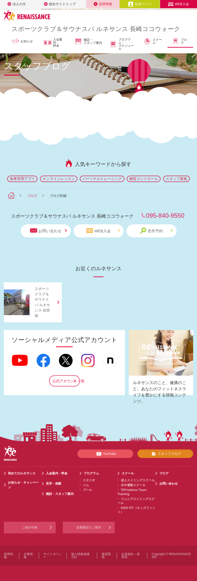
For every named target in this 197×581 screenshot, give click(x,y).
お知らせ (22, 41)
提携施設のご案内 (88, 527)
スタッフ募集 (176, 179)
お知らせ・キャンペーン (23, 485)
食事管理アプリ (22, 179)
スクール (152, 41)
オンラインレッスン (59, 179)
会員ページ (139, 4)
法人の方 (16, 4)
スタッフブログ (165, 454)
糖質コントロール (143, 179)
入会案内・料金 (53, 42)
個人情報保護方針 (80, 555)
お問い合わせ (48, 230)
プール (87, 490)
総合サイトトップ (60, 4)
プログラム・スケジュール (121, 44)
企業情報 (28, 555)
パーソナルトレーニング (102, 179)
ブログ (179, 41)
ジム (86, 485)
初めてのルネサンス (22, 473)
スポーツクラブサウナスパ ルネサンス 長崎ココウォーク (96, 28)
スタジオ (89, 480)
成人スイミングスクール (138, 480)
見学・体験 (53, 483)
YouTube (105, 454)
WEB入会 (178, 4)
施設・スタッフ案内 (88, 41)
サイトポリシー (52, 555)
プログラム (91, 473)
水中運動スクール (133, 485)
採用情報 (103, 4)
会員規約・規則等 (130, 555)
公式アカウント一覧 (66, 381)
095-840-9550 (165, 215)
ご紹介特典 (29, 527)
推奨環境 (106, 555)
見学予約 (156, 230)
